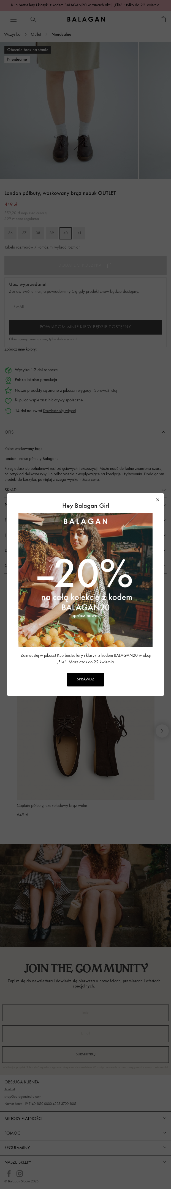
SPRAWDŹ (85, 679)
